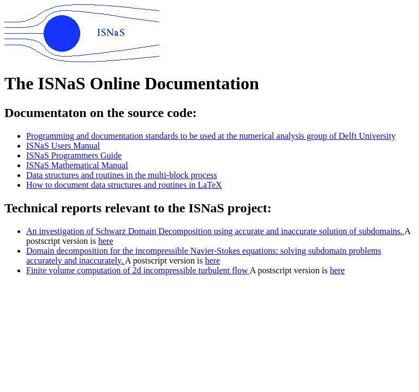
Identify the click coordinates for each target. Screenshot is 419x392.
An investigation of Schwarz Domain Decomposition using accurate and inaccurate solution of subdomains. (215, 231)
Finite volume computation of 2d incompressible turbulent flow (138, 270)
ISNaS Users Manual (63, 145)
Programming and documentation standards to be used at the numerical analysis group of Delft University (211, 135)
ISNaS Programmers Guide (74, 155)
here (105, 241)
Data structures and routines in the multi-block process (121, 175)
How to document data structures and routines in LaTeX (124, 184)
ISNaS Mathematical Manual (77, 165)
